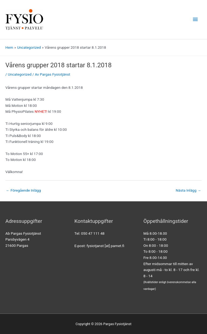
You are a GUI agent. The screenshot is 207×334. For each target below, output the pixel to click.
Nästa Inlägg (188, 190)
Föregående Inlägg (23, 190)
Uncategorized (20, 74)
